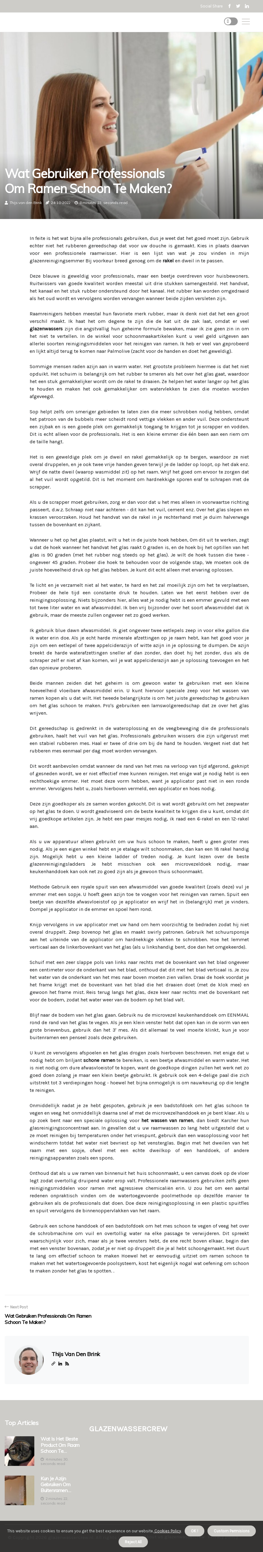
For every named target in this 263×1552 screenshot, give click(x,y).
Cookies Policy (167, 1531)
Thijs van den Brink (26, 202)
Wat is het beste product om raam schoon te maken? (60, 1445)
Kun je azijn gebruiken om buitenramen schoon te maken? (55, 1485)
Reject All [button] (133, 1542)
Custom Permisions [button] (232, 1531)
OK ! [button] (194, 1531)
